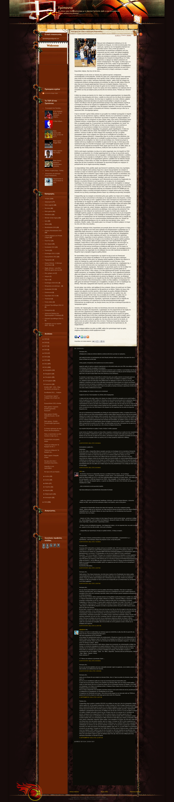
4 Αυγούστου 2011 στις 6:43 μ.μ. (90, 467)
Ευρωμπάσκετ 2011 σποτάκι (52, 403)
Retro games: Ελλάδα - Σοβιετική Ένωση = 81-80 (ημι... (51, 416)
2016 (45, 349)
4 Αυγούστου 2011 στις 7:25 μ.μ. (90, 541)
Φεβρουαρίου (49, 494)
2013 (45, 360)
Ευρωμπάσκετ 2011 (51, 256)
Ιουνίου (47, 480)
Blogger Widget (54, 93)
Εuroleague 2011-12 (51, 253)
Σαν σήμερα (48, 244)
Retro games (49, 211)
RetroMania (48, 214)
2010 (45, 502)
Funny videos (49, 302)
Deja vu (47, 279)
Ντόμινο (47, 276)
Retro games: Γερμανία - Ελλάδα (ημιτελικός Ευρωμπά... (51, 408)
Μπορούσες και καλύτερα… (53, 286)
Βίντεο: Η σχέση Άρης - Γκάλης (54, 170)
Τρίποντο (65, 8)
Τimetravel (48, 299)
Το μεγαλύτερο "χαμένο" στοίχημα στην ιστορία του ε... (52, 398)
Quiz (46, 221)
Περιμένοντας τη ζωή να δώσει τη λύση (58, 180)
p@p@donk (82, 629)
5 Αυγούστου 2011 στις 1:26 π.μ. (90, 568)
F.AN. (80, 471)
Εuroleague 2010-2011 (52, 283)
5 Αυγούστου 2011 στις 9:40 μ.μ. (90, 660)
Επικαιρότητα (49, 310)
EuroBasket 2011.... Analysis (52, 392)
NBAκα (47, 224)
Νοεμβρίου (48, 374)
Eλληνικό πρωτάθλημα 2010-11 (54, 318)
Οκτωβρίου (48, 377)
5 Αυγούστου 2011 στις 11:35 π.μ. (90, 625)
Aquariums (77, 799)
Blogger (104, 797)
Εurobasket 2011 (50, 247)
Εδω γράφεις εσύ (50, 273)
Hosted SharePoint (85, 799)
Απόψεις (47, 198)
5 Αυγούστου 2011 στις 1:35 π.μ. (90, 583)
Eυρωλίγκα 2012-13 (51, 295)
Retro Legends (49, 205)
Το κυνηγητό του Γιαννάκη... (53, 108)
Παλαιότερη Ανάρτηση (135, 791)
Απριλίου (47, 487)
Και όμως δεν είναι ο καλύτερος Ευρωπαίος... (87, 31)
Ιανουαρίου (48, 497)
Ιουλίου (47, 476)
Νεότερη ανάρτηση (74, 791)
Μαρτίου (47, 490)
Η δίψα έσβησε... (58, 121)
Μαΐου (47, 483)
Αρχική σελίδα (104, 791)
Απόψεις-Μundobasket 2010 (53, 230)
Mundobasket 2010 (50, 227)
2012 (45, 364)
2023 (45, 339)
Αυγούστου (48, 384)
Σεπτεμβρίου (49, 381)
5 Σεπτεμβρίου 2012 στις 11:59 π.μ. (91, 737)
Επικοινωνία (48, 292)
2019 (45, 342)
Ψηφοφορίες (48, 260)
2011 (45, 367)
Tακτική (47, 250)
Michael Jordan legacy (51, 218)
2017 (45, 346)
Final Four (48, 240)
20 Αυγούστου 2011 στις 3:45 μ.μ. (90, 671)
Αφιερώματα (48, 202)
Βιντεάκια (48, 208)
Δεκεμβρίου (48, 370)
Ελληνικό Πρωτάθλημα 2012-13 (54, 305)
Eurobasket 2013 (50, 289)
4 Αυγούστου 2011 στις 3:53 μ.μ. (90, 443)
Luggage (71, 799)
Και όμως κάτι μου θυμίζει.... (52, 472)
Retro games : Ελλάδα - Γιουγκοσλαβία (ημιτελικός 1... (52, 423)
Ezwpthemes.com (103, 799)
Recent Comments (47, 93)
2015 (45, 353)
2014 (45, 357)
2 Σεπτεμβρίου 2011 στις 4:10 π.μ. (90, 697)
